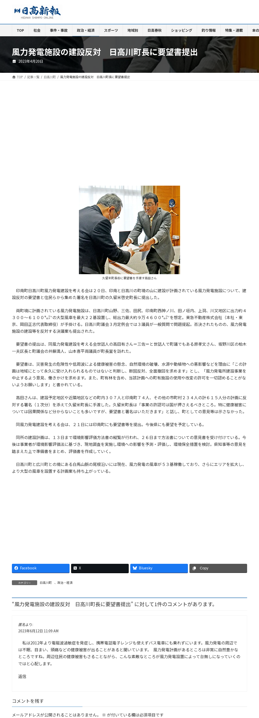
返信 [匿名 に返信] (22, 676)
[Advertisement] (69, 137)
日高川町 (46, 582)
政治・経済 (65, 582)
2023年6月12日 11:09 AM (38, 630)
